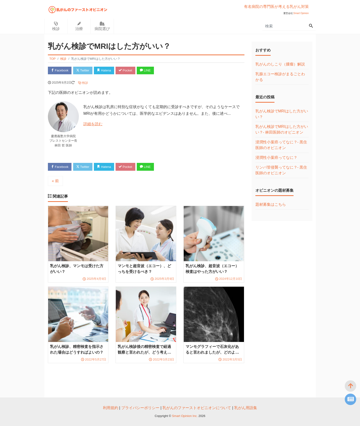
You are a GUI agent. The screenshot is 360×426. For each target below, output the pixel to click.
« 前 (55, 181)
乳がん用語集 (245, 408)
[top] (350, 386)
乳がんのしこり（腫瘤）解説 (280, 64)
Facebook (60, 70)
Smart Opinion (301, 13)
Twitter (82, 70)
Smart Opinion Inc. (185, 416)
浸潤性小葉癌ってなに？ (276, 157)
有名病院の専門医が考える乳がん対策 (276, 7)
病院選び (102, 26)
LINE (145, 70)
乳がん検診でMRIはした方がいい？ (281, 114)
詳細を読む (92, 124)
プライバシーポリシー (140, 408)
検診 (56, 26)
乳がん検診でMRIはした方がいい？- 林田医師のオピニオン (281, 129)
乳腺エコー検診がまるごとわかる (280, 77)
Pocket (125, 70)
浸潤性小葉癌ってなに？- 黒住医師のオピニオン (281, 145)
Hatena (104, 70)
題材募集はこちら (270, 204)
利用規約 (110, 408)
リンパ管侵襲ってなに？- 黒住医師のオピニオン (281, 170)
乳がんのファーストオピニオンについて (196, 408)
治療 (79, 26)
